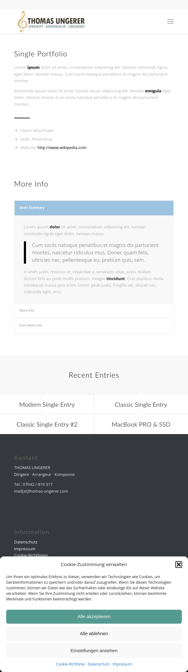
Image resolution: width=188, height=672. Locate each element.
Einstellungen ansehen (94, 650)
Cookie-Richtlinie (70, 664)
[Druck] (78, 21)
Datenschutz (98, 664)
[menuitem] (170, 21)
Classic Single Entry (141, 404)
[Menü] (170, 21)
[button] (179, 564)
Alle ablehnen (94, 633)
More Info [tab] (27, 310)
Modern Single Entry (47, 404)
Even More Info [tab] (31, 325)
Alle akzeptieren (94, 616)
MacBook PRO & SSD (140, 424)
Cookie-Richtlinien (31, 555)
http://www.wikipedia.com (61, 147)
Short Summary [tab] (32, 207)
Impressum (122, 664)
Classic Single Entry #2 (46, 424)
